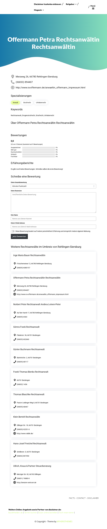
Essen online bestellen (47, 512)
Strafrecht (27, 103)
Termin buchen (30, 512)
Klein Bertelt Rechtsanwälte (26, 417)
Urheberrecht (41, 103)
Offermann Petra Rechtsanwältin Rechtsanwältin (36, 277)
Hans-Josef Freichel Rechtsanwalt (29, 443)
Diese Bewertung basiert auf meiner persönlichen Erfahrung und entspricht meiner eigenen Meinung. (53, 231)
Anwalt (15, 103)
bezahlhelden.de (15, 512)
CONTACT (81, 498)
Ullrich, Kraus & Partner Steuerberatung (32, 466)
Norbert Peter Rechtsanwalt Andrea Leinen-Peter (37, 304)
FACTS (72, 498)
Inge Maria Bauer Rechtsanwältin (29, 255)
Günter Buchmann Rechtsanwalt (29, 349)
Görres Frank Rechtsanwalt (26, 327)
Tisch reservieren (66, 512)
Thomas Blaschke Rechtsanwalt (28, 394)
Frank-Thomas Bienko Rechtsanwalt (30, 372)
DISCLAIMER (93, 498)
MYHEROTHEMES (64, 521)
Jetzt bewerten (19, 236)
